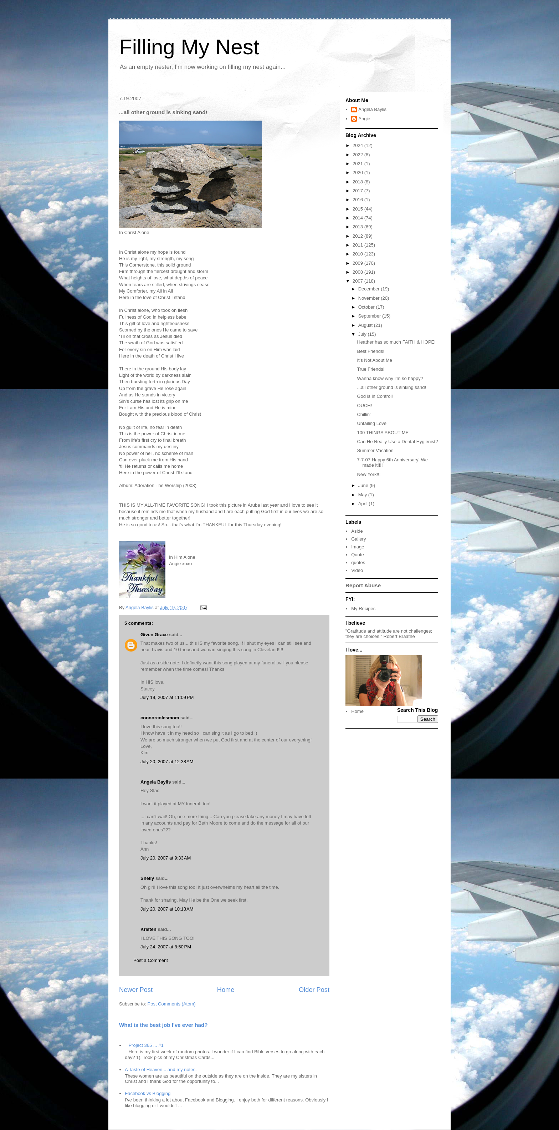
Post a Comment (150, 960)
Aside (357, 531)
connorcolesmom (159, 717)
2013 (358, 226)
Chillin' (363, 414)
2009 (358, 263)
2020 (358, 172)
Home (226, 989)
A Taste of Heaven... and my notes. (160, 1069)
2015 (358, 209)
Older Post (314, 989)
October (367, 307)
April (363, 503)
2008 (358, 272)
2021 (358, 163)
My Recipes (363, 608)
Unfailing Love (371, 423)
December (369, 289)
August (366, 325)
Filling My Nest (189, 47)
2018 (358, 181)
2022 (358, 154)
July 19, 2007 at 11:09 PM (167, 697)
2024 (358, 145)
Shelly (147, 878)
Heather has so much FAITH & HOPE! (396, 342)
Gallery (358, 539)
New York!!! (368, 474)
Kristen (148, 929)
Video (357, 570)
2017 (358, 190)
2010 (358, 254)
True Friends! (370, 369)
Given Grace (154, 634)
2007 (358, 281)
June (364, 485)
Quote (357, 554)
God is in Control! (375, 396)
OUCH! (364, 405)
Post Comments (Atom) (172, 1004)
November (369, 298)
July (363, 334)
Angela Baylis (155, 782)
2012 (358, 236)
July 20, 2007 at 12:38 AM (167, 761)
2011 (358, 245)
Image (357, 546)
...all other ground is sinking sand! (391, 387)
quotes (358, 562)
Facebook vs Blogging (147, 1093)
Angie (364, 118)
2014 (358, 218)
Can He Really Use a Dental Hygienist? (397, 441)
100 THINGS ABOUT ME (383, 432)
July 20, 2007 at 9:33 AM (165, 858)
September (370, 316)
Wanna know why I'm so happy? (390, 378)
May (363, 494)
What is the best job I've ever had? (163, 1025)
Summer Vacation (375, 450)
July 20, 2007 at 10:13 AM (167, 909)
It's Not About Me (374, 360)
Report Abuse (363, 585)
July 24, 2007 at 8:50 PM (165, 946)
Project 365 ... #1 (145, 1045)
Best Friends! (370, 351)
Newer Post (136, 989)
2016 (358, 199)
